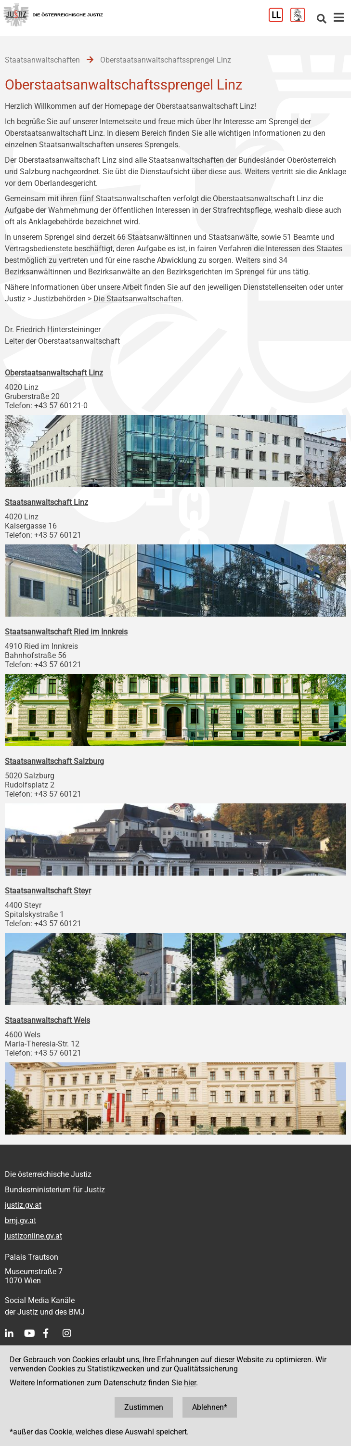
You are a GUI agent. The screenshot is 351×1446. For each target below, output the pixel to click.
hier (190, 1382)
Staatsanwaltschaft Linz (46, 502)
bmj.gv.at (20, 1220)
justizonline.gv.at (33, 1235)
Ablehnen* (209, 1407)
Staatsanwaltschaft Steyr (48, 890)
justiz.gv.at (23, 1205)
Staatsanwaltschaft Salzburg (54, 761)
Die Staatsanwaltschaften (137, 298)
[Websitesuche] (321, 19)
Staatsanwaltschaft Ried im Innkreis (66, 631)
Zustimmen (143, 1407)
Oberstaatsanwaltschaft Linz (54, 372)
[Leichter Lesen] (279, 19)
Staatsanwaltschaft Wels (47, 1020)
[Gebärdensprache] (301, 19)
